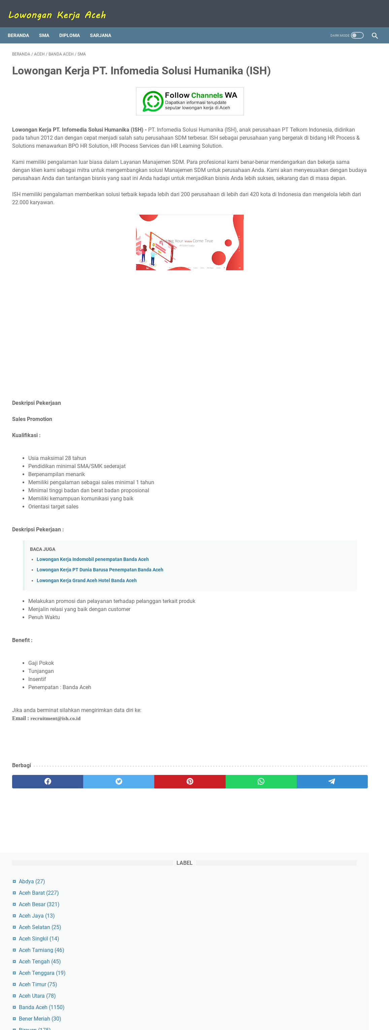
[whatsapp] (183, 816)
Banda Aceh (310, 192)
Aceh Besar (307, 89)
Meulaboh (306, 249)
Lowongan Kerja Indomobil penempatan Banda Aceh (93, 594)
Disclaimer (202, 1005)
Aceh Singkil (307, 123)
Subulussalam (310, 306)
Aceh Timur (306, 169)
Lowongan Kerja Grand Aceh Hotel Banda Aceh (87, 614)
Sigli (298, 283)
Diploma (74, 25)
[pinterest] (134, 816)
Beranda (22, 25)
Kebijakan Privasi (237, 1005)
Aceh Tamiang (310, 135)
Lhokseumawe (311, 238)
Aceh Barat (307, 77)
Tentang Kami (148, 1005)
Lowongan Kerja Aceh (205, 1019)
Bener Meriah (308, 203)
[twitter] (85, 816)
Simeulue (302, 295)
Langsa (303, 226)
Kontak (177, 1005)
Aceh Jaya (305, 100)
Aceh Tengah (308, 146)
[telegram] (231, 816)
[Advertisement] (134, 370)
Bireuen (303, 215)
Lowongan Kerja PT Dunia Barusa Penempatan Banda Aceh (100, 604)
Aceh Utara (305, 180)
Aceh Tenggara (310, 157)
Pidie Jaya (305, 272)
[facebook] (36, 816)
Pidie (298, 260)
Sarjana (105, 25)
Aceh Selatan (308, 112)
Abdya (300, 66)
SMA (48, 25)
